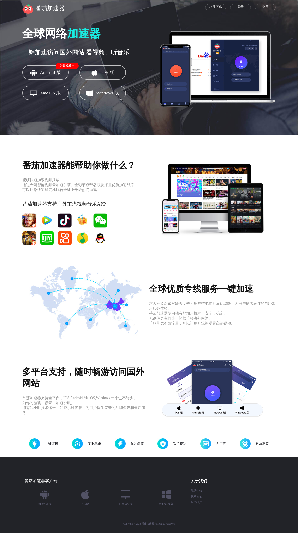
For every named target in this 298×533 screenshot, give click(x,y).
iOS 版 (102, 73)
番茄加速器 (148, 523)
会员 (265, 6)
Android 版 (49, 70)
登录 (240, 6)
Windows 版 (102, 93)
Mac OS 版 (45, 93)
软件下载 (215, 6)
